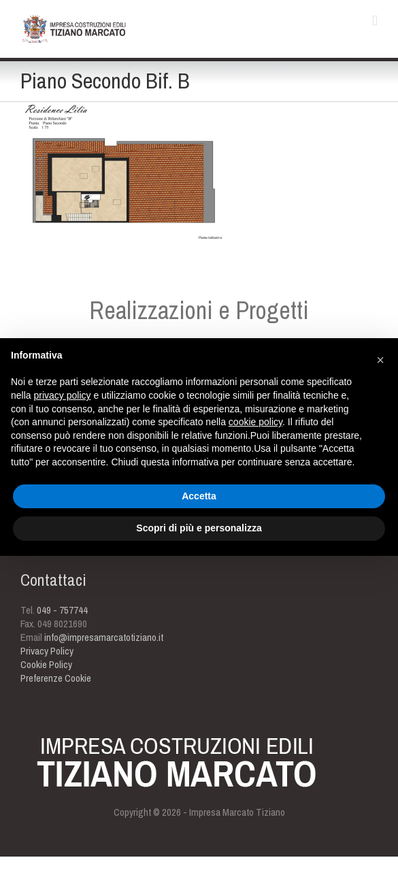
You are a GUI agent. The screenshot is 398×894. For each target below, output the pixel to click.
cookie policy (255, 421)
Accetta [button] (199, 496)
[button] (380, 360)
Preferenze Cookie (55, 678)
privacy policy (61, 395)
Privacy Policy (46, 651)
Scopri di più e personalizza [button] (198, 528)
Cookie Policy (46, 664)
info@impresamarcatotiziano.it (103, 637)
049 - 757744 (62, 610)
